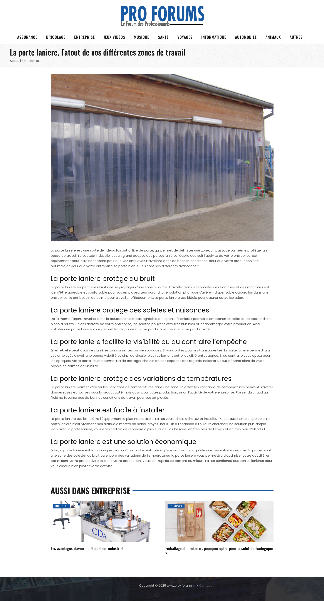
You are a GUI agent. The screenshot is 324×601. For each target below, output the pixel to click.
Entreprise (84, 37)
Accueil (15, 61)
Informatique (213, 37)
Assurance (27, 37)
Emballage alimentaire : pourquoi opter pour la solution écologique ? (219, 550)
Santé (163, 37)
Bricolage (55, 37)
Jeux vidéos (114, 37)
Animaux (273, 37)
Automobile (246, 37)
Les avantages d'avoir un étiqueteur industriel (87, 548)
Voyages (185, 37)
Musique (141, 37)
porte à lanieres (179, 318)
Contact (205, 585)
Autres (296, 37)
